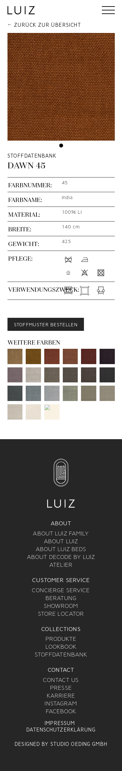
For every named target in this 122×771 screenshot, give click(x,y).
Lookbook (61, 647)
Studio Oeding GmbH (78, 744)
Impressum (60, 723)
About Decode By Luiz (61, 557)
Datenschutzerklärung (60, 730)
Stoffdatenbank (61, 655)
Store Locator (61, 614)
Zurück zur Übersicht (47, 25)
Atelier (61, 565)
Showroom (61, 606)
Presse (61, 688)
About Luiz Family (61, 534)
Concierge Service (61, 591)
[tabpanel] (61, 87)
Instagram (61, 704)
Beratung (61, 598)
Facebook (61, 712)
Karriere (61, 696)
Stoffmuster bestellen (45, 325)
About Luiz (61, 542)
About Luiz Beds (61, 549)
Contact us (61, 680)
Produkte (61, 639)
